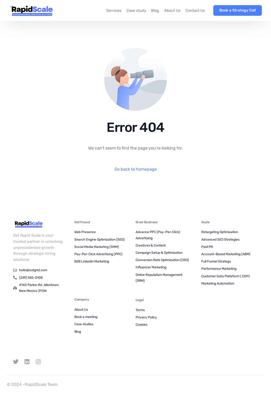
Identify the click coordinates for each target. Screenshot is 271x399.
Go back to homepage (136, 169)
